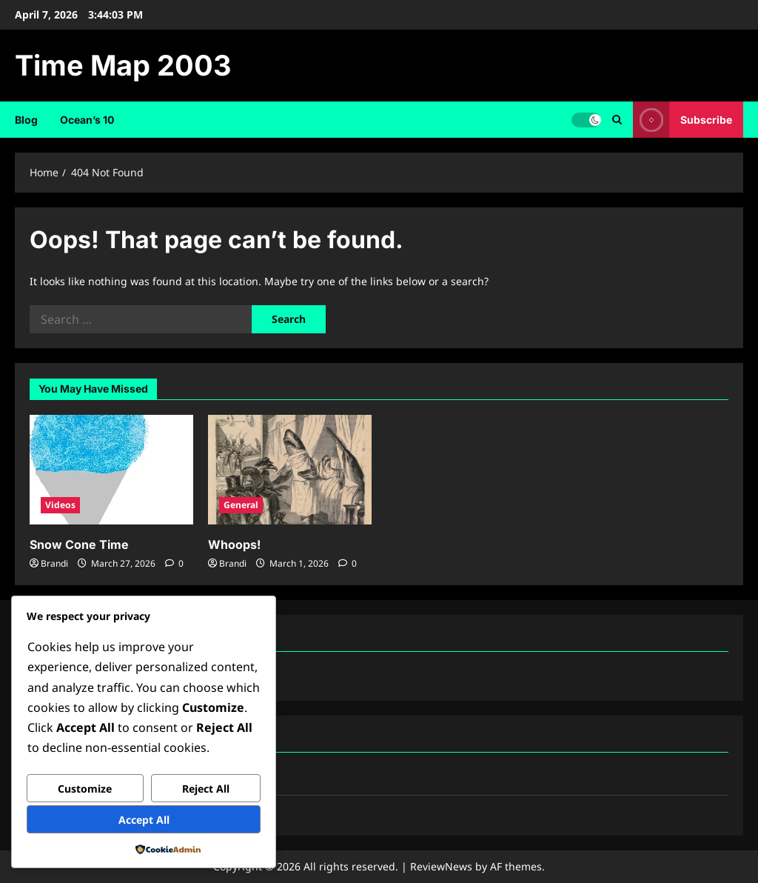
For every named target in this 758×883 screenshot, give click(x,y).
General (241, 505)
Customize (85, 789)
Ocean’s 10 (87, 119)
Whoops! (234, 544)
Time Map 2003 (123, 65)
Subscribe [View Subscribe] (682, 119)
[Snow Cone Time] (111, 469)
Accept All (144, 820)
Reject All (205, 789)
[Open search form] (617, 120)
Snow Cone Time (79, 544)
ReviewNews (441, 866)
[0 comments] (174, 563)
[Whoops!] (290, 469)
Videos (60, 505)
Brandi (54, 563)
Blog (26, 119)
